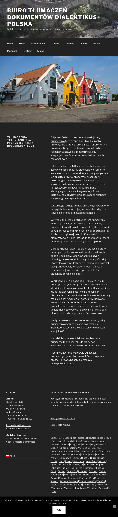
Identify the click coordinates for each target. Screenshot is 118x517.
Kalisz (108, 451)
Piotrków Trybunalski (94, 468)
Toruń (86, 484)
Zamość (85, 488)
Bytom (67, 441)
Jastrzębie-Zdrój (71, 451)
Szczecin (64, 481)
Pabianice (55, 468)
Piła (80, 468)
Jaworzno (85, 451)
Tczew (54, 484)
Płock (53, 471)
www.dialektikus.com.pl (17, 428)
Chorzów (84, 441)
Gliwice (102, 444)
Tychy (93, 484)
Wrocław (68, 488)
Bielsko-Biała (104, 438)
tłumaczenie (99, 220)
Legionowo (65, 458)
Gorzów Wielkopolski (79, 448)
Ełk (79, 444)
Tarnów (101, 481)
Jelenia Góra (97, 451)
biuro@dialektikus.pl (62, 363)
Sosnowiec (73, 478)
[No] (114, 506)
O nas (22, 43)
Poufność (12, 51)
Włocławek (56, 488)
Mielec (68, 461)
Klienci (41, 51)
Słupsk (62, 478)
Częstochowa (98, 441)
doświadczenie (96, 252)
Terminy (69, 43)
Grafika (96, 43)
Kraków (54, 458)
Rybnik (67, 474)
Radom (102, 471)
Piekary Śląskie (69, 468)
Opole (54, 464)
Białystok (92, 438)
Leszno (86, 458)
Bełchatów (56, 438)
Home (10, 43)
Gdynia (94, 444)
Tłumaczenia (39, 43)
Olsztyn (102, 461)
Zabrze (76, 488)
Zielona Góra (105, 488)
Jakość (56, 43)
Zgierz (94, 488)
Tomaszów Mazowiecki (70, 484)
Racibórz (93, 471)
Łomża (54, 461)
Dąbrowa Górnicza (60, 444)
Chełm (75, 441)
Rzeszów (76, 474)
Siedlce (86, 474)
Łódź (61, 461)
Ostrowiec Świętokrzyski (70, 464)
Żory (54, 491)
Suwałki (54, 481)
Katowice (56, 454)
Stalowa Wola (87, 478)
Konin (92, 454)
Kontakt (27, 51)
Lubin (94, 458)
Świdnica (73, 481)
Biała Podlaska (78, 438)
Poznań (61, 471)
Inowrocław (56, 451)
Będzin (66, 438)
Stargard (99, 478)
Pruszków (72, 471)
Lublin (101, 458)
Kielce (84, 454)
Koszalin (100, 454)
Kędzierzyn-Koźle (71, 454)
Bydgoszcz (57, 441)
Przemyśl (82, 471)
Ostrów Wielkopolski (94, 464)
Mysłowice (78, 461)
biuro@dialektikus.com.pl (18, 425)
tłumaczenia (58, 141)
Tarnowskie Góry (87, 481)
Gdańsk (86, 444)
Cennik (83, 43)
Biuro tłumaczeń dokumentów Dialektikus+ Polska (54, 17)
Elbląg (73, 444)
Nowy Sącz (91, 461)
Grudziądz (97, 448)
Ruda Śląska (57, 474)
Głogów (54, 448)
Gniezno (64, 448)
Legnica (77, 458)
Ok (59, 509)
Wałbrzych (103, 484)
